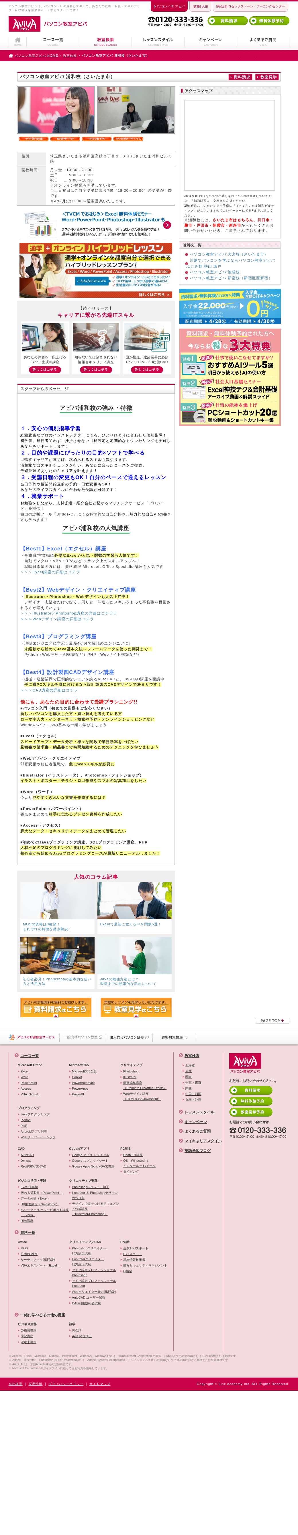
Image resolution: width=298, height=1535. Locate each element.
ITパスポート (132, 1254)
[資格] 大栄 (200, 6)
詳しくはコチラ (45, 369)
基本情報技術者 (134, 1259)
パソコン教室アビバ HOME (36, 55)
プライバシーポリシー (65, 1384)
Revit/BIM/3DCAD (33, 1166)
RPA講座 (27, 1220)
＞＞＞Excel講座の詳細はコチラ (50, 572)
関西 (188, 1088)
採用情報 (36, 1384)
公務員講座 (28, 1330)
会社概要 (16, 1384)
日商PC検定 (29, 1254)
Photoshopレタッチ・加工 (90, 1187)
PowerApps (80, 1088)
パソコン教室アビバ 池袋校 (215, 272)
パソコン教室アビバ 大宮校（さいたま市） (229, 254)
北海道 (190, 1065)
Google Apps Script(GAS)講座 (93, 1166)
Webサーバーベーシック (38, 1137)
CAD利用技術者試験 (86, 1303)
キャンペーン (196, 1122)
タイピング (131, 1171)
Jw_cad (26, 1160)
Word (24, 1077)
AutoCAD (27, 1155)
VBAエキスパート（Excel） (40, 1265)
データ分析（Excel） (35, 1198)
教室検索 (70, 55)
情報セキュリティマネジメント (145, 1265)
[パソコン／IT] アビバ (169, 6)
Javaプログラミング (35, 1114)
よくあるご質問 (198, 1131)
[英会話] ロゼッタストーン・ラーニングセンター (250, 6)
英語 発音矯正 (82, 1336)
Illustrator (129, 1077)
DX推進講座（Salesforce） (40, 1204)
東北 (188, 1071)
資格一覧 (27, 1232)
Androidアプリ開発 (34, 1131)
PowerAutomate (83, 1082)
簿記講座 (27, 1336)
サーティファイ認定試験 (38, 1259)
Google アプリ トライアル (90, 1155)
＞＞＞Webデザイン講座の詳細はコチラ (57, 619)
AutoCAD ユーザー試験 (88, 1297)
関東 (188, 1076)
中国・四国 (193, 1094)
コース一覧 (29, 1056)
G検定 (127, 1271)
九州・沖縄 (193, 1099)
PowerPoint (29, 1082)
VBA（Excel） (31, 1094)
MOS (24, 1248)
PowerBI (78, 1094)
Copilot (77, 1077)
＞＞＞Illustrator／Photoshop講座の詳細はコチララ (68, 613)
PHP (24, 1125)
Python (26, 1120)
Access (26, 1088)
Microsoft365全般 (84, 1071)
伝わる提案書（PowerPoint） (41, 1192)
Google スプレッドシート (90, 1160)
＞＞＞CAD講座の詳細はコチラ (49, 690)
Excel (24, 1071)
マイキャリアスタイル (203, 1141)
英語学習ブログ (198, 1151)
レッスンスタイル (199, 1112)
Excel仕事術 (29, 1187)
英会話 (76, 1330)
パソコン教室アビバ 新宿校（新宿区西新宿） (231, 278)
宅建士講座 (28, 1342)
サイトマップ (99, 1384)
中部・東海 (193, 1082)
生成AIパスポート (135, 1248)
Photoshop (130, 1071)
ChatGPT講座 (133, 1155)
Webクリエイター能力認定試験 (94, 1291)
